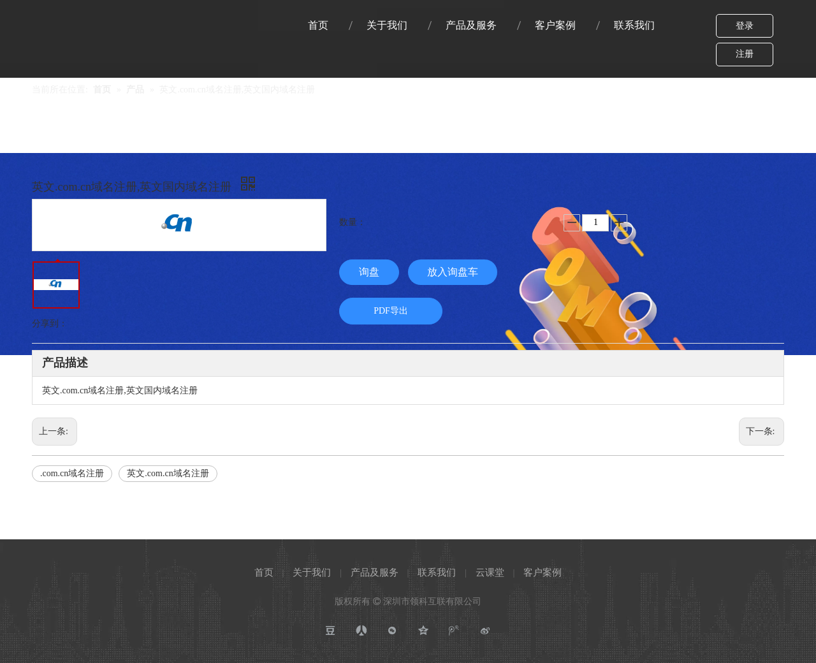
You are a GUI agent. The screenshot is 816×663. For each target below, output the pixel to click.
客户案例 (542, 572)
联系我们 (437, 572)
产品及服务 (374, 572)
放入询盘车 (452, 271)
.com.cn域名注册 (72, 473)
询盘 (369, 271)
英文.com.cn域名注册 (167, 473)
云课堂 (490, 572)
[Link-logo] (68, 16)
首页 (263, 572)
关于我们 (312, 572)
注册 (745, 54)
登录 (745, 26)
